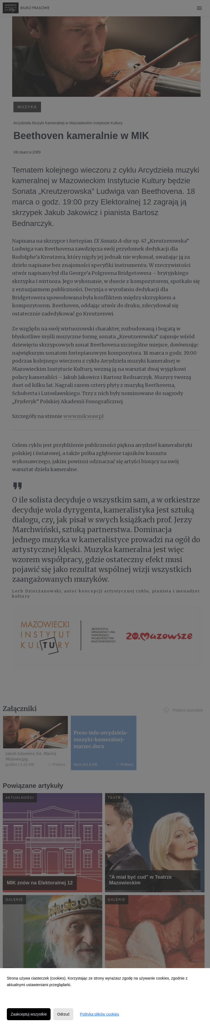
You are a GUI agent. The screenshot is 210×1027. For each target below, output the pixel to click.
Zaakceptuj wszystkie (29, 1014)
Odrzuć (63, 1014)
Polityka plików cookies (99, 1014)
